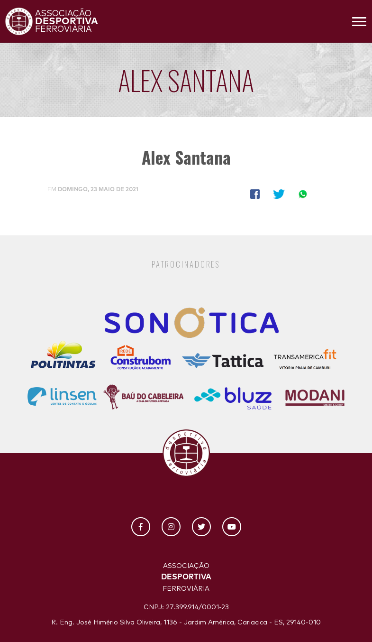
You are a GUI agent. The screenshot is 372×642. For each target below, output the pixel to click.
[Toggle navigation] (359, 21)
